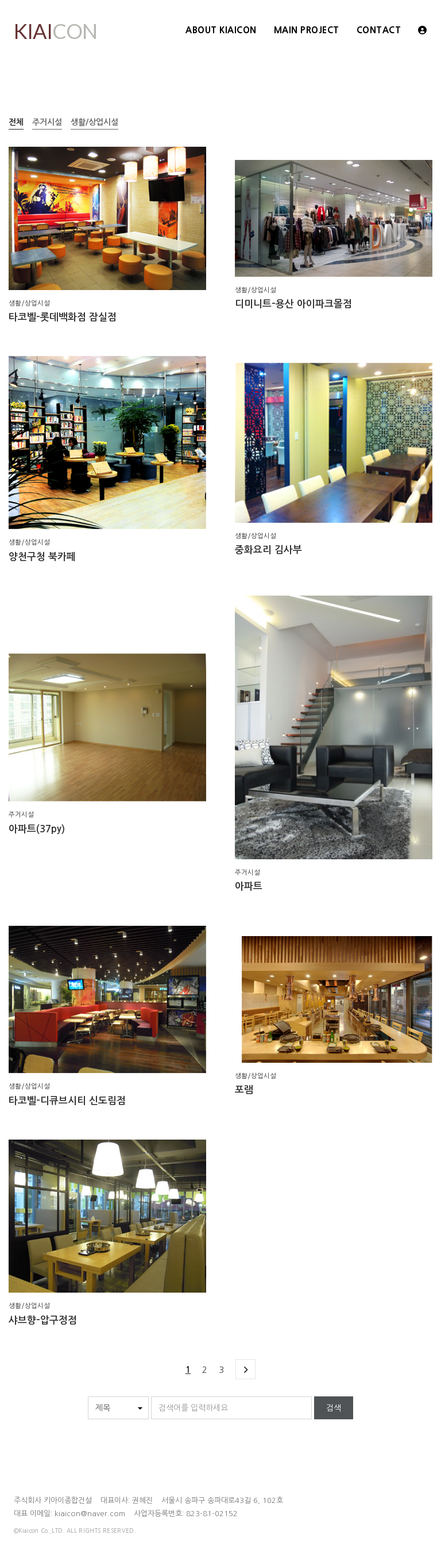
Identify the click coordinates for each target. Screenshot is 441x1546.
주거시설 (47, 122)
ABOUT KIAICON (221, 30)
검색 (333, 1408)
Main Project (306, 30)
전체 (16, 122)
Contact (379, 30)
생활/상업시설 (94, 122)
